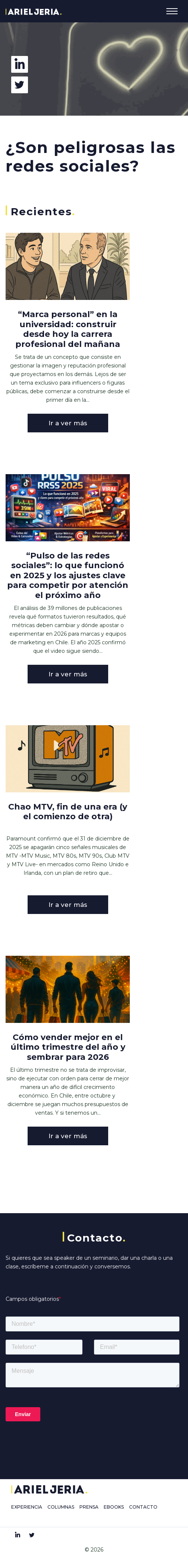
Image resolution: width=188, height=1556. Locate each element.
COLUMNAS (60, 1507)
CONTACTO (143, 1507)
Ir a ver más (67, 423)
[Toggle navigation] (172, 11)
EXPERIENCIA (26, 1507)
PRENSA (88, 1507)
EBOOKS (114, 1507)
